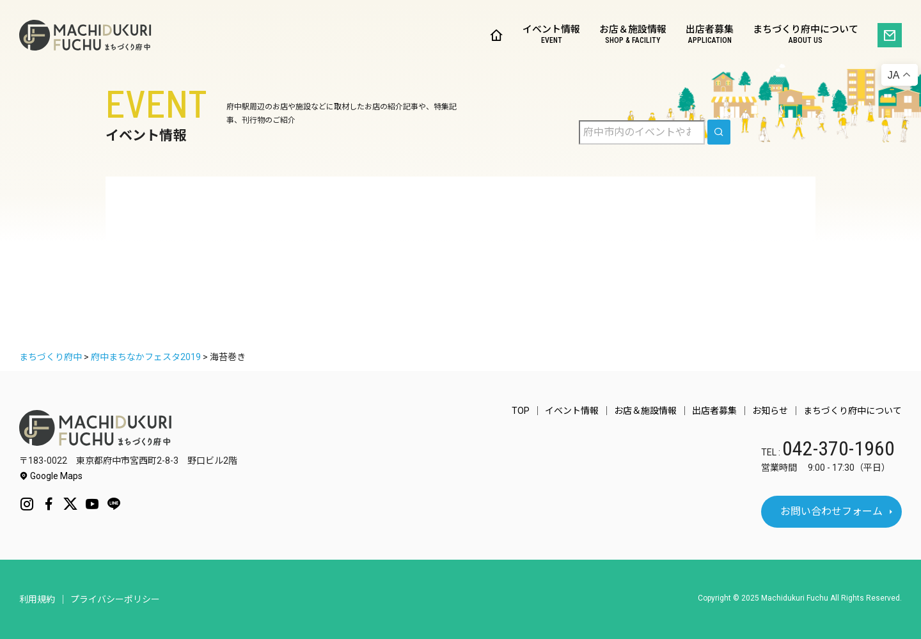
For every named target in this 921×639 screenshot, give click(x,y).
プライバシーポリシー (115, 599)
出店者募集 (710, 35)
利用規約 (37, 599)
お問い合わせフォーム (831, 511)
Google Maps (51, 476)
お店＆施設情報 (632, 35)
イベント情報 (551, 35)
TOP (521, 411)
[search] (718, 132)
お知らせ (770, 411)
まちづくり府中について (805, 35)
